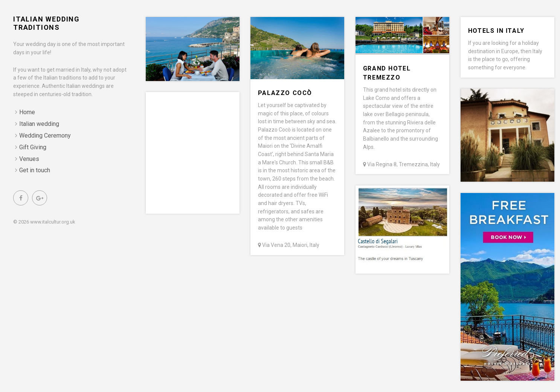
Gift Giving (32, 147)
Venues (29, 158)
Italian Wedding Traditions (46, 23)
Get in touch (34, 170)
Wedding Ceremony (45, 135)
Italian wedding (39, 123)
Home (27, 112)
